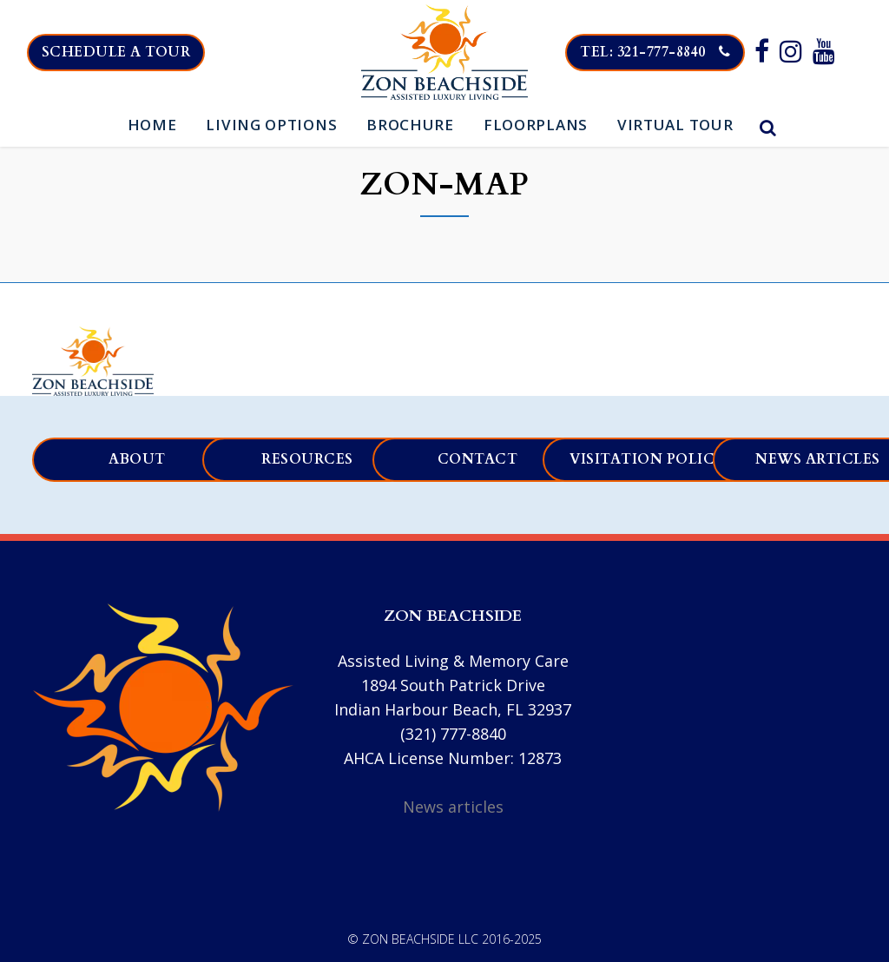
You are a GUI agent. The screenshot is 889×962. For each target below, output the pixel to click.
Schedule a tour (128, 52)
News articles (453, 806)
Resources (307, 459)
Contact (478, 459)
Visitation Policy (648, 459)
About (137, 459)
